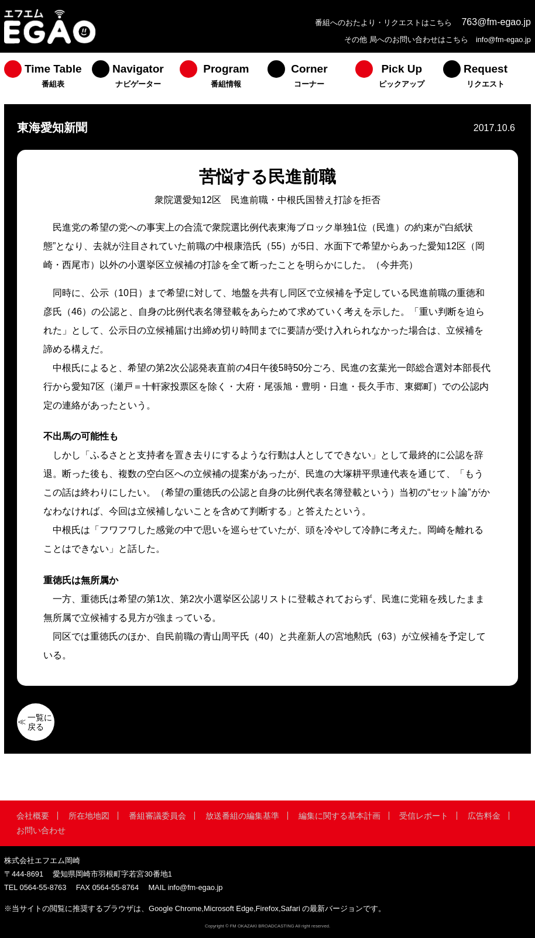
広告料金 (484, 815)
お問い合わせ (41, 830)
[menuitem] (48, 78)
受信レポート (423, 815)
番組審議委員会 (157, 815)
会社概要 (32, 815)
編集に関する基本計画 (339, 815)
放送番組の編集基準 (242, 815)
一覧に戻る (40, 722)
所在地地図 (88, 815)
